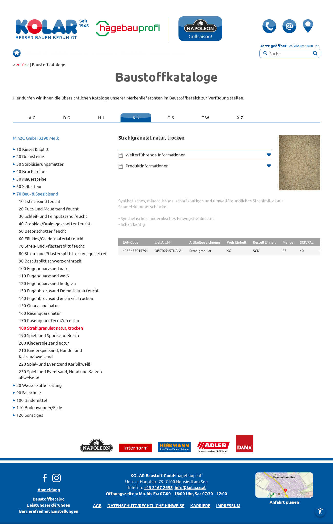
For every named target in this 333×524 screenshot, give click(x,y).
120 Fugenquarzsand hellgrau (47, 283)
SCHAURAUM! (116, 53)
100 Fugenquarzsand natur (44, 268)
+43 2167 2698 (158, 487)
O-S (170, 117)
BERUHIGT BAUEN (75, 53)
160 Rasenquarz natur (40, 313)
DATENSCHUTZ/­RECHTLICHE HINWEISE (145, 505)
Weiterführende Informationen (156, 154)
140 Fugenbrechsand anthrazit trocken (56, 298)
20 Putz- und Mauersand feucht (49, 208)
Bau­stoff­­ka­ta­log (49, 499)
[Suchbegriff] (289, 53)
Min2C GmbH (36, 138)
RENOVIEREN (151, 53)
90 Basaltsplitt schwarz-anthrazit (50, 260)
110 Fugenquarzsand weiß (44, 275)
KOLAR (138, 475)
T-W (205, 117)
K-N (136, 117)
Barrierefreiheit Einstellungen (48, 511)
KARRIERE (200, 505)
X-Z (240, 117)
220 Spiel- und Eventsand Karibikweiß (55, 364)
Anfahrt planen (284, 502)
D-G (66, 117)
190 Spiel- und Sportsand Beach (49, 335)
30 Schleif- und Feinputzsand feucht (53, 216)
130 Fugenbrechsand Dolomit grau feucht (59, 290)
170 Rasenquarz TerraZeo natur (49, 320)
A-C (32, 117)
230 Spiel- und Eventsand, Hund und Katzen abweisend (60, 375)
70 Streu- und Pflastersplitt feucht (51, 246)
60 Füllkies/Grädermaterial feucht (51, 238)
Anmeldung (49, 489)
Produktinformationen (147, 165)
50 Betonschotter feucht (42, 231)
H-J (101, 117)
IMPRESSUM (228, 505)
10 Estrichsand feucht (40, 201)
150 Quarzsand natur (39, 305)
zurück (22, 64)
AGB (97, 505)
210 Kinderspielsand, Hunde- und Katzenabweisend (50, 353)
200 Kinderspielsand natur (44, 343)
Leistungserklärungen (48, 505)
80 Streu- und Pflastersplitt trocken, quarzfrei (62, 253)
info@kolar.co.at (190, 487)
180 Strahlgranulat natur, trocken (51, 328)
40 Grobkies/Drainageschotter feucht (55, 223)
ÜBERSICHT (38, 53)
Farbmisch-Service (190, 53)
